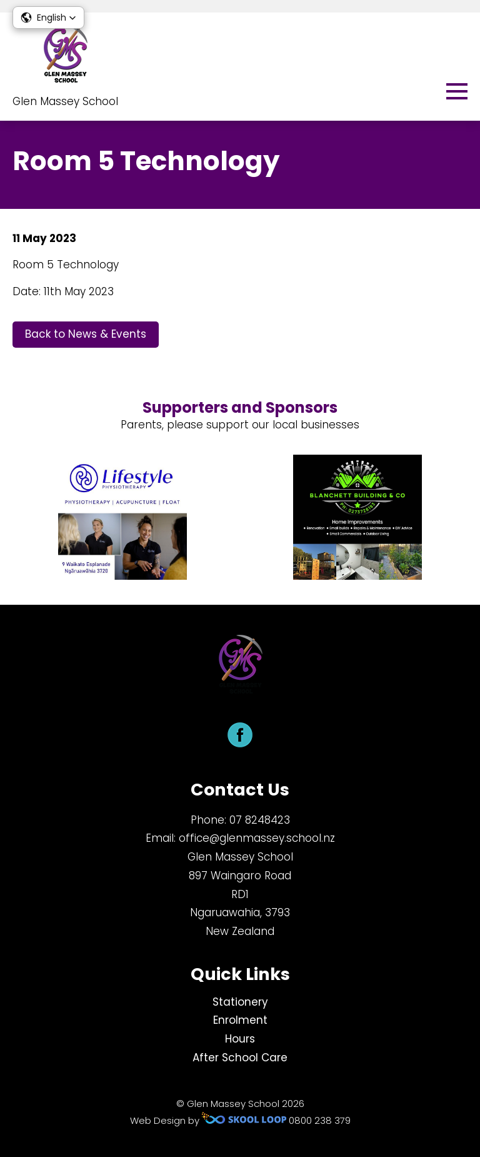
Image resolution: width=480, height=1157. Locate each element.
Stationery (240, 1001)
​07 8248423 (259, 819)
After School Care (240, 1057)
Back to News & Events (85, 333)
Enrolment (240, 1020)
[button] (48, 17)
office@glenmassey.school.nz (257, 838)
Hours (240, 1038)
